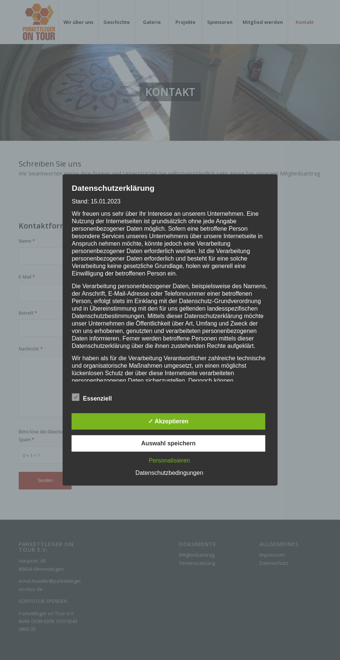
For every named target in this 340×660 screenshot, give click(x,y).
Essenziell (92, 397)
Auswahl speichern (168, 443)
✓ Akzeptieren (168, 421)
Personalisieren (169, 460)
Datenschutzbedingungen (169, 473)
